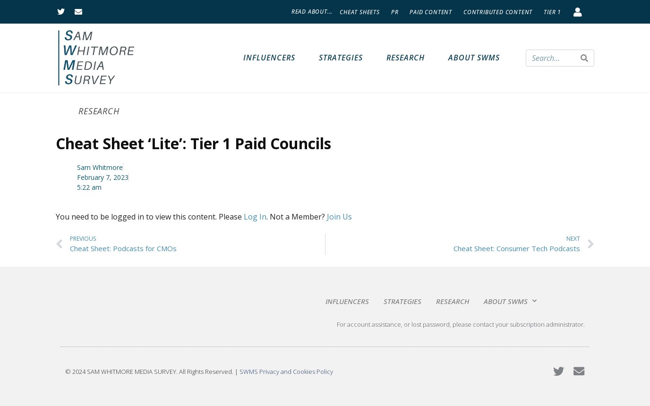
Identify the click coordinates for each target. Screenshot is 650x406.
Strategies (341, 57)
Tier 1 (552, 12)
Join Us (339, 216)
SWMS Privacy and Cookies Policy (286, 371)
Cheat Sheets (360, 12)
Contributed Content (497, 12)
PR (395, 12)
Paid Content (431, 12)
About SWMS (474, 57)
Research (405, 57)
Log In (255, 216)
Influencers (269, 57)
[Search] (584, 58)
